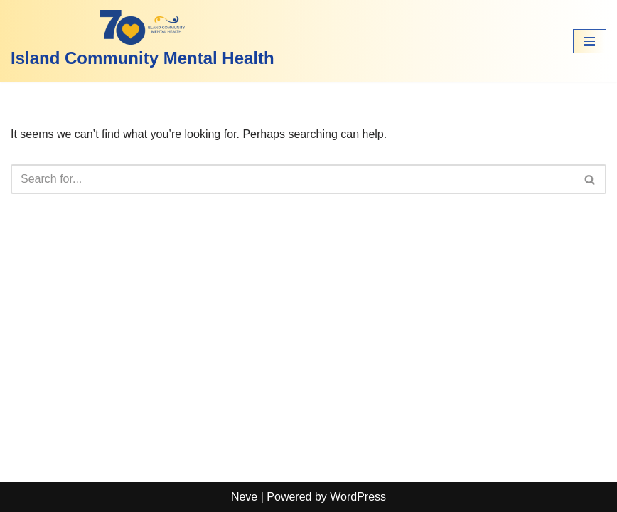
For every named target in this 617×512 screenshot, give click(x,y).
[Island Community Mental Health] (142, 41)
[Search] (292, 179)
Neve (244, 497)
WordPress (358, 497)
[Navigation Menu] (589, 41)
